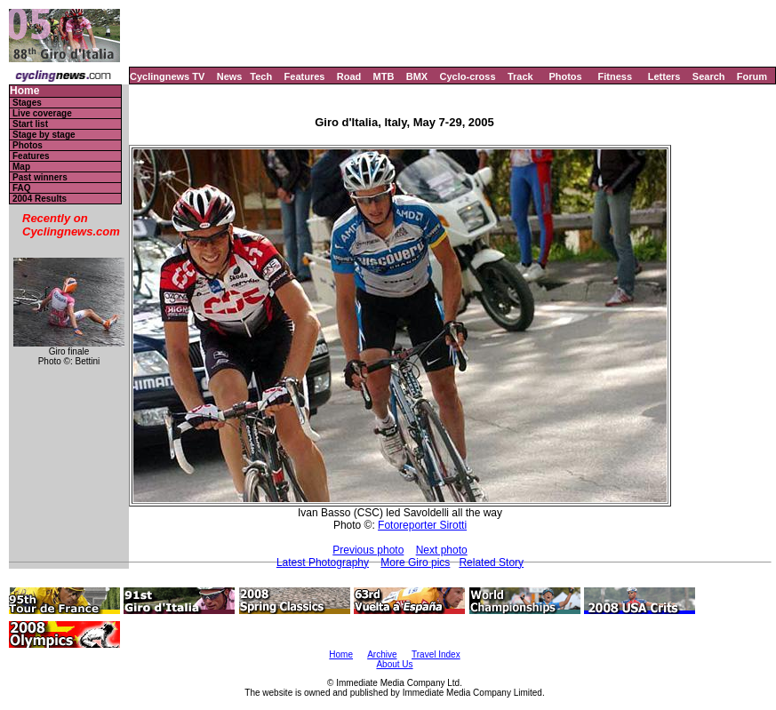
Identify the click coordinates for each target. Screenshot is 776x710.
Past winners (40, 177)
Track (520, 76)
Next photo (442, 550)
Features (304, 76)
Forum (752, 76)
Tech (261, 76)
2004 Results (39, 198)
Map (21, 167)
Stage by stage (44, 135)
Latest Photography (322, 562)
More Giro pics (415, 562)
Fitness (614, 76)
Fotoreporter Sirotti (422, 525)
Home (24, 91)
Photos (564, 76)
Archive (381, 654)
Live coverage (42, 113)
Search (708, 76)
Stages (27, 103)
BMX (417, 76)
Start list (30, 124)
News (230, 76)
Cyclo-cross (468, 76)
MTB (384, 76)
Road (349, 76)
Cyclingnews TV (167, 76)
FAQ (21, 188)
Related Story (491, 562)
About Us (394, 664)
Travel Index (436, 654)
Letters (664, 76)
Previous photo (368, 550)
